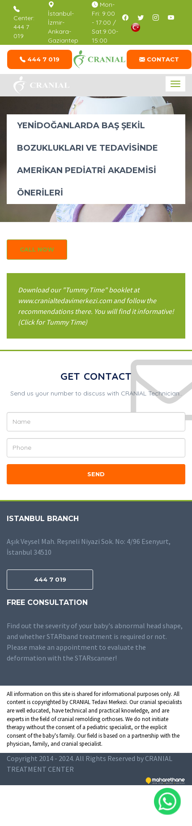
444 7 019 (40, 59)
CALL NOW (37, 249)
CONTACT (159, 59)
